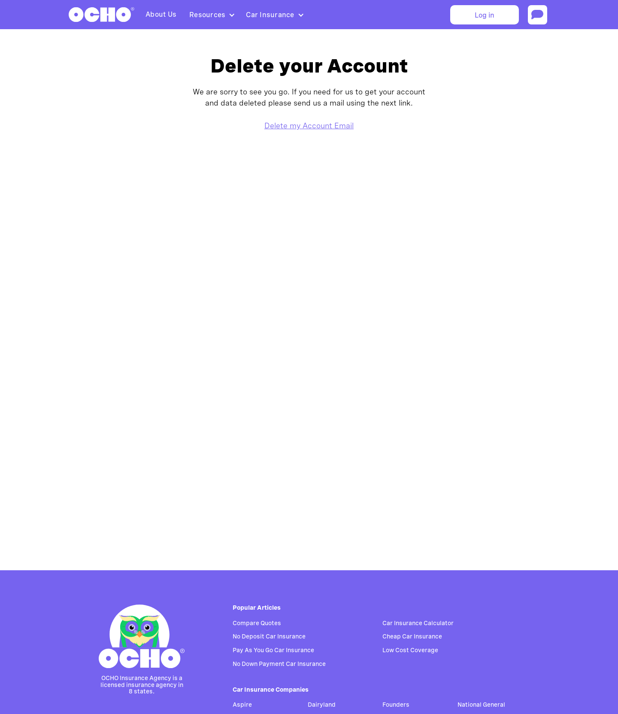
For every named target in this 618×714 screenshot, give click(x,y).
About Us (160, 14)
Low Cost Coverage (410, 650)
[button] (211, 15)
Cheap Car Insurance (412, 636)
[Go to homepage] (142, 636)
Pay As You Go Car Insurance (273, 650)
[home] (101, 14)
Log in (484, 15)
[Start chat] (537, 14)
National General (481, 704)
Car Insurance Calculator (418, 623)
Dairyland (322, 704)
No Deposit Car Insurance (269, 636)
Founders (395, 704)
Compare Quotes (257, 623)
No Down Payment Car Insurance (279, 663)
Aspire (242, 704)
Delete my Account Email (309, 125)
